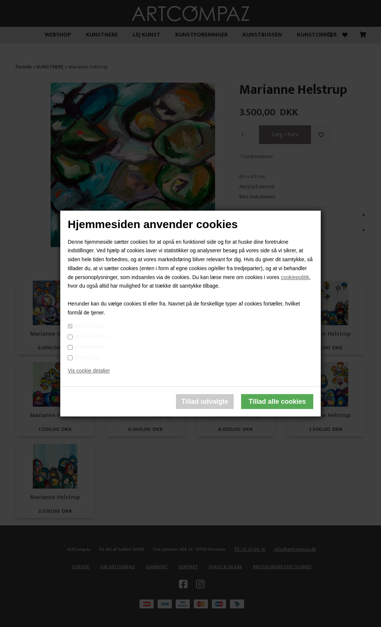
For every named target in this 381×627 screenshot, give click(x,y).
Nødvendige (89, 326)
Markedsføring (92, 336)
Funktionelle (89, 347)
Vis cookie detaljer (89, 371)
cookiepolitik (295, 277)
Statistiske (87, 358)
